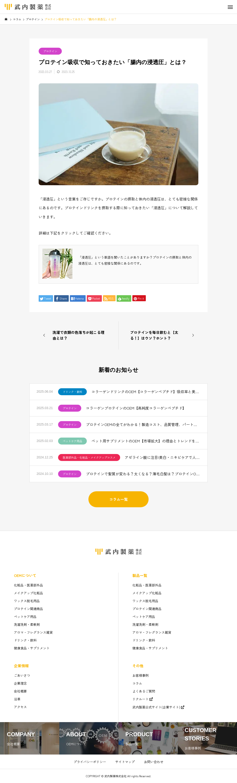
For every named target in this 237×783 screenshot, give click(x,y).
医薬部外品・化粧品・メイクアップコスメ (89, 457)
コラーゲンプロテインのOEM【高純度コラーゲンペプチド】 (136, 408)
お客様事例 (140, 675)
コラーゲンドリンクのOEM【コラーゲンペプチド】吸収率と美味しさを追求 (145, 391)
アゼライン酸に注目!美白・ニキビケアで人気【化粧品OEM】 (162, 457)
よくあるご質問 (143, 691)
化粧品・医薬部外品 (28, 585)
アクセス (20, 707)
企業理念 (20, 683)
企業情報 (21, 665)
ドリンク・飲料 (72, 392)
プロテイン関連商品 (28, 608)
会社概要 (20, 691)
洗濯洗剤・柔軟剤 (27, 624)
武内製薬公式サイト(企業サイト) (156, 707)
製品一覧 (139, 575)
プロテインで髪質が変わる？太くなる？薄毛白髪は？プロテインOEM (143, 473)
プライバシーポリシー (90, 761)
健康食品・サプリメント (32, 648)
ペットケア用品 (72, 441)
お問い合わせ (153, 761)
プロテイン (50, 51)
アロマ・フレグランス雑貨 (33, 632)
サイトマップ (125, 761)
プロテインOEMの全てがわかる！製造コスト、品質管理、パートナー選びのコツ (143, 424)
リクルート (140, 699)
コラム (137, 683)
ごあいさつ (22, 675)
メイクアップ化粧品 (28, 593)
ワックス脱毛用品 (27, 600)
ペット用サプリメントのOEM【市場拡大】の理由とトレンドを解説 (145, 441)
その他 (137, 665)
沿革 (17, 699)
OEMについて (25, 575)
